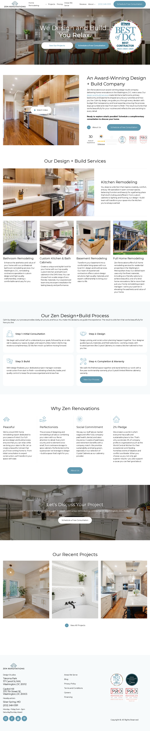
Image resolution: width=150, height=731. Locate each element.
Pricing (60, 4)
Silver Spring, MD (12, 702)
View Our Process (91, 378)
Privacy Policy (70, 684)
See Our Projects (57, 46)
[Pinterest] (24, 718)
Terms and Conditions (73, 688)
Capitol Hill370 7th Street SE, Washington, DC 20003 (15, 691)
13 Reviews (102, 144)
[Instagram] (5, 718)
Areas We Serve (68, 4)
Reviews (83, 4)
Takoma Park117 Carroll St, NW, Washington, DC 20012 (14, 681)
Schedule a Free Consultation (91, 46)
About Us (75, 469)
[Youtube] (18, 718)
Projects (51, 4)
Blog (66, 679)
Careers (67, 693)
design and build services (97, 95)
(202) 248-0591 (104, 4)
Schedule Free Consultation (129, 4)
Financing (68, 697)
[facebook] (12, 718)
